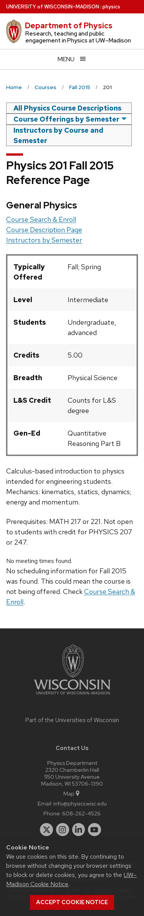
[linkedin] (78, 829)
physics (111, 6)
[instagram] (62, 829)
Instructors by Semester (44, 240)
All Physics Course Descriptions (67, 108)
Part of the (72, 720)
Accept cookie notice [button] (72, 902)
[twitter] (46, 829)
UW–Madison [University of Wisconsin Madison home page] (52, 6)
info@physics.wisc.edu (80, 803)
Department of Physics (69, 26)
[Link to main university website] (72, 696)
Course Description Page (44, 229)
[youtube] (94, 829)
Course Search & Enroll (41, 219)
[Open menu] (72, 59)
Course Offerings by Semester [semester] (66, 119)
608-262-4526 (81, 813)
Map (72, 793)
